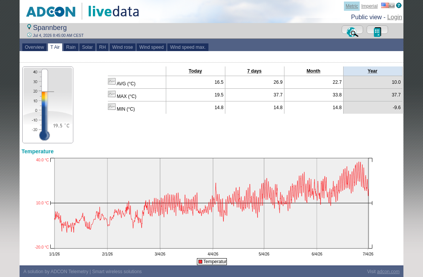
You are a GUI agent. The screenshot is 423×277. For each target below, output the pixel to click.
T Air (55, 47)
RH (103, 47)
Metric (351, 6)
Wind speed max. (187, 47)
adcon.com (388, 271)
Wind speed (151, 47)
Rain (71, 47)
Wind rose (122, 47)
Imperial (369, 6)
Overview (34, 47)
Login (394, 17)
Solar (87, 47)
